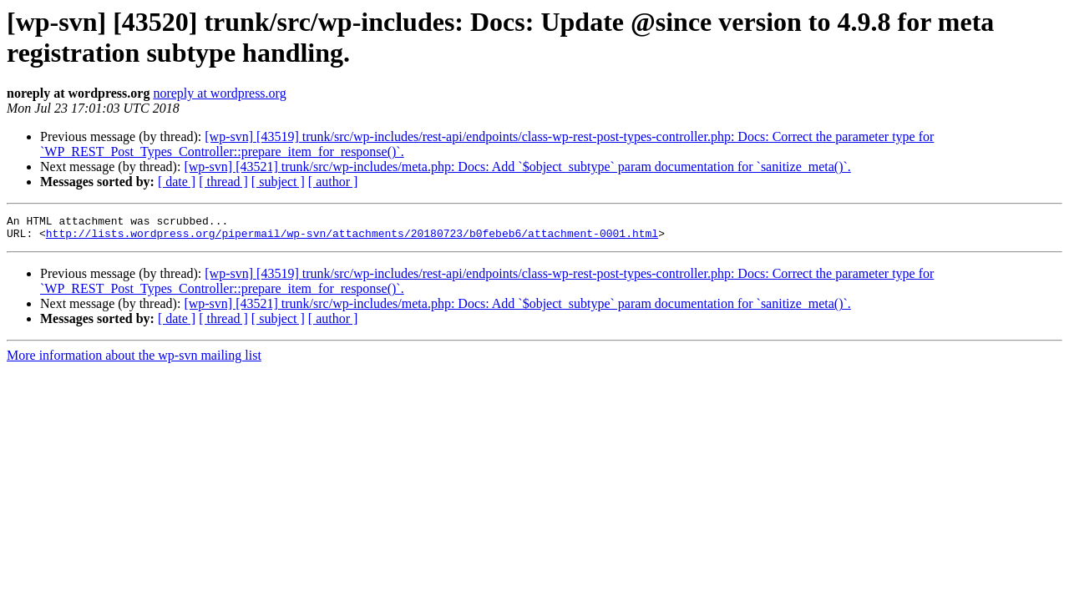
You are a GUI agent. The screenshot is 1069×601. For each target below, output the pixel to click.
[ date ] (176, 181)
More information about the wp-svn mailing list (134, 360)
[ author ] (333, 181)
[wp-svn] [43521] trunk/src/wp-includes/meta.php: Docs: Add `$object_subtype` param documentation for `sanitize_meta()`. (517, 166)
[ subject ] (278, 181)
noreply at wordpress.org (219, 93)
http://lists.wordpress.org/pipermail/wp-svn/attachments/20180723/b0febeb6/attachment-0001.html (352, 237)
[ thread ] (223, 181)
